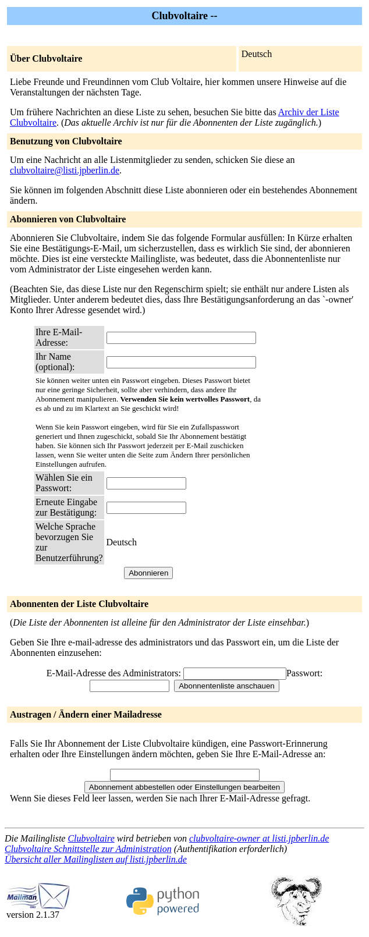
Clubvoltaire (91, 838)
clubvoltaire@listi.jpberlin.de (64, 170)
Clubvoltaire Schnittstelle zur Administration (88, 849)
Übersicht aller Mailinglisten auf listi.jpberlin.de (96, 859)
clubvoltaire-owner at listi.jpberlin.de (259, 838)
